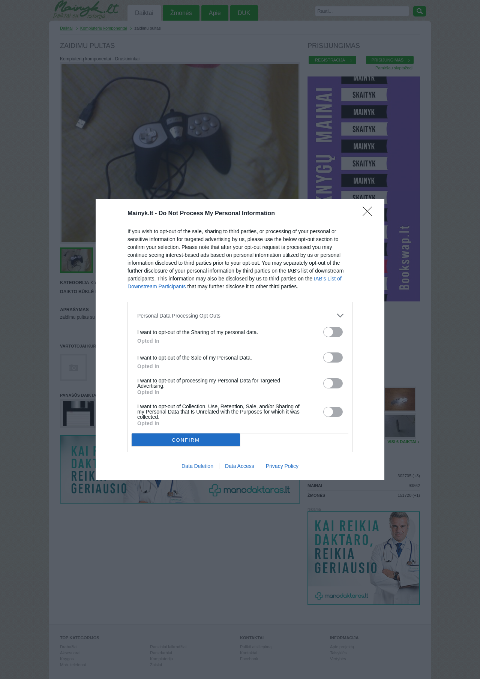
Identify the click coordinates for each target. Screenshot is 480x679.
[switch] (333, 332)
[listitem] (240, 315)
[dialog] (240, 339)
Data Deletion (197, 466)
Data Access (239, 466)
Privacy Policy (282, 466)
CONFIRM (186, 440)
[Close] (370, 214)
